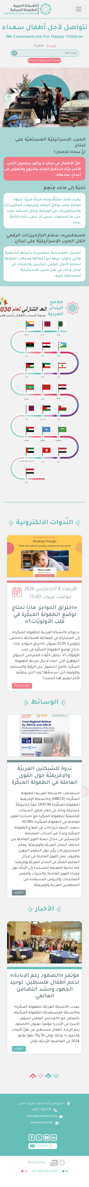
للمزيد (18, 893)
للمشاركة (22, 686)
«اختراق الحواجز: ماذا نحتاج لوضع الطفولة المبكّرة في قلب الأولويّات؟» (44, 615)
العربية (51, 46)
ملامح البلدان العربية (55, 308)
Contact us (40, 1145)
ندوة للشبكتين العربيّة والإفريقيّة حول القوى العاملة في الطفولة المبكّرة (44, 776)
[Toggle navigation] (78, 9)
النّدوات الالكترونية (44, 523)
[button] (6, 97)
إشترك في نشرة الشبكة (44, 60)
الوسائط (44, 702)
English (39, 46)
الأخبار (44, 909)
